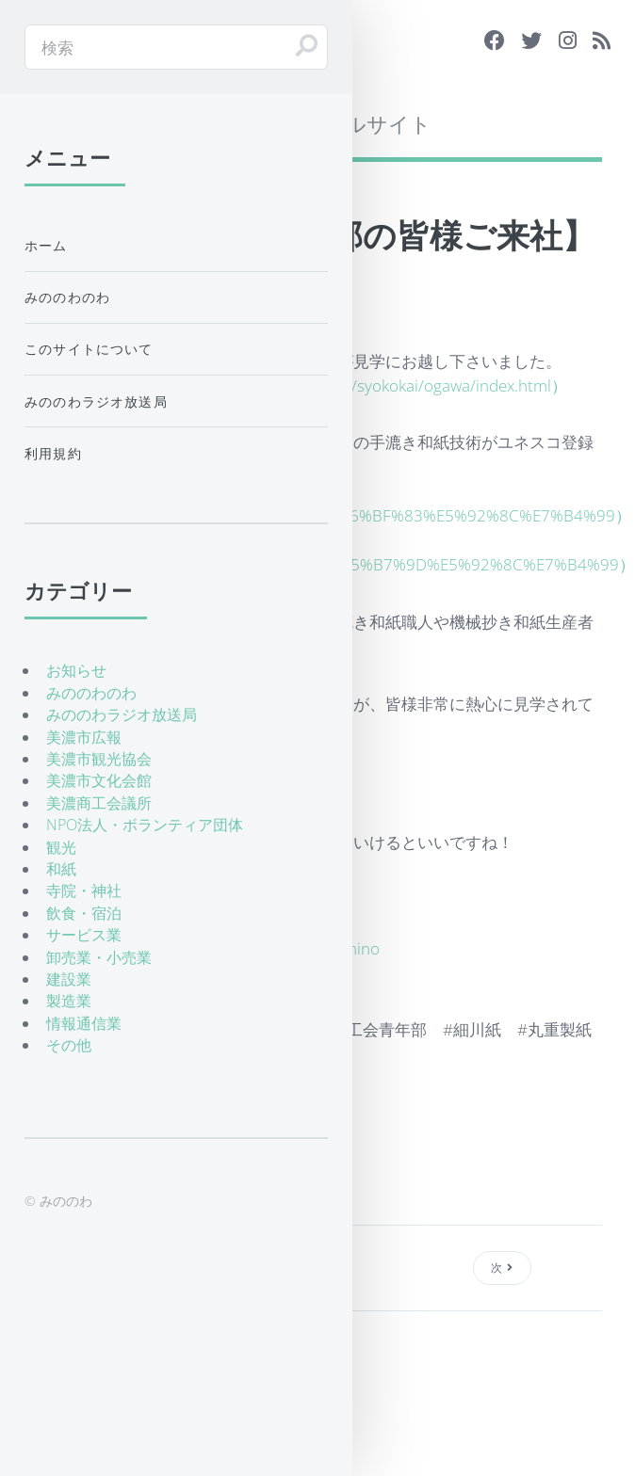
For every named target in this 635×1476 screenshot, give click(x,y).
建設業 (68, 979)
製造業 (68, 1000)
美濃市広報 (84, 737)
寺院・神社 (84, 890)
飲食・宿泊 (84, 913)
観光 (61, 847)
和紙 (61, 868)
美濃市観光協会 (99, 758)
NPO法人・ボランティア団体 (144, 824)
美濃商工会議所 (99, 803)
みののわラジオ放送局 (96, 401)
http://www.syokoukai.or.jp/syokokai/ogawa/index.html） (364, 385)
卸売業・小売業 (99, 957)
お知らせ (76, 670)
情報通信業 (84, 1023)
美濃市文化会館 (99, 780)
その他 (68, 1045)
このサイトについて (89, 349)
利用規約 (53, 453)
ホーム (46, 245)
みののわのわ (67, 297)
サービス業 (84, 934)
